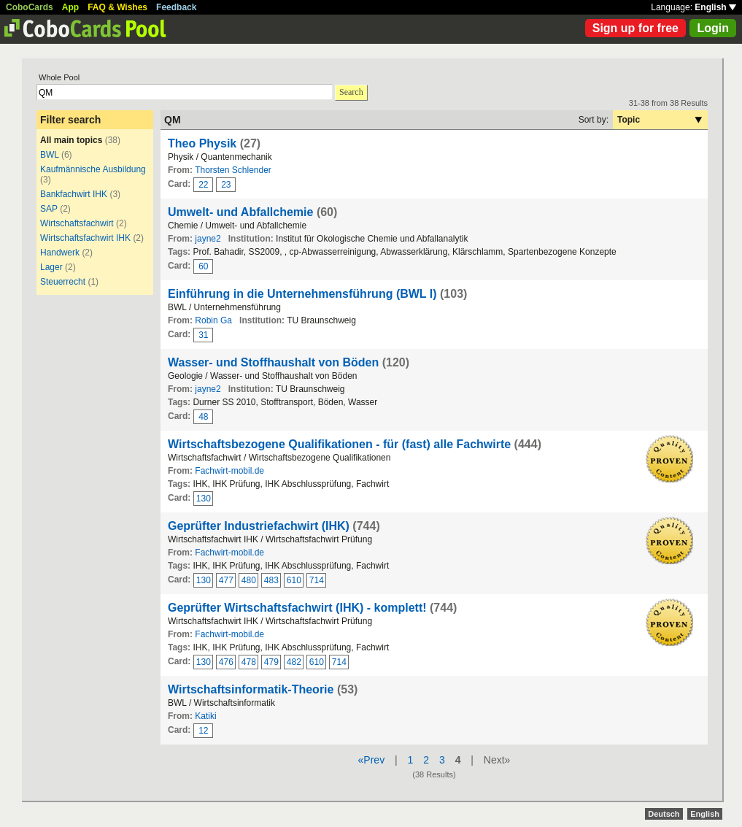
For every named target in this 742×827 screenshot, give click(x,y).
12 (203, 731)
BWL (49, 155)
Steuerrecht (62, 282)
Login (713, 28)
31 (203, 335)
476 (226, 662)
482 (294, 662)
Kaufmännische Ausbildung (93, 169)
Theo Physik (202, 143)
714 (316, 580)
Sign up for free (635, 28)
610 (294, 580)
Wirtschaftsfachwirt (77, 223)
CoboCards (29, 7)
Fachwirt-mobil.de (229, 471)
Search (351, 92)
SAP (49, 209)
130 (203, 498)
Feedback (176, 7)
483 (271, 580)
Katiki (205, 716)
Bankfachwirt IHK (73, 194)
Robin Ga (213, 320)
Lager (51, 267)
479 (271, 662)
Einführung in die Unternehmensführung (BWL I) (302, 294)
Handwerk (60, 252)
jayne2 (207, 239)
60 (203, 266)
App (70, 7)
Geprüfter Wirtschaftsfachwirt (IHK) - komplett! (297, 607)
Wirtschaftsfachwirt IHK (85, 238)
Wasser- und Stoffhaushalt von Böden (273, 362)
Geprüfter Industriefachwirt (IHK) (258, 526)
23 (226, 185)
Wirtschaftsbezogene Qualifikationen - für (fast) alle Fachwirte (339, 444)
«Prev (371, 760)
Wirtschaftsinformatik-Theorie (250, 689)
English (715, 7)
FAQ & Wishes (117, 7)
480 (248, 580)
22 (203, 185)
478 (248, 662)
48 (203, 417)
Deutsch (663, 813)
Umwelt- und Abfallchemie (240, 212)
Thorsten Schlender (233, 170)
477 (226, 580)
